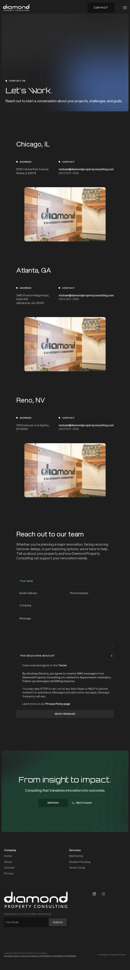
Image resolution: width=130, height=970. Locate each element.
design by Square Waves (112, 954)
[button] (124, 8)
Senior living (77, 867)
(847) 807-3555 (69, 173)
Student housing (79, 862)
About (8, 862)
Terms (62, 665)
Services (75, 850)
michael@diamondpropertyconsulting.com (86, 169)
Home (8, 856)
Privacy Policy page (58, 704)
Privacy (9, 873)
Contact (9, 867)
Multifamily (76, 856)
